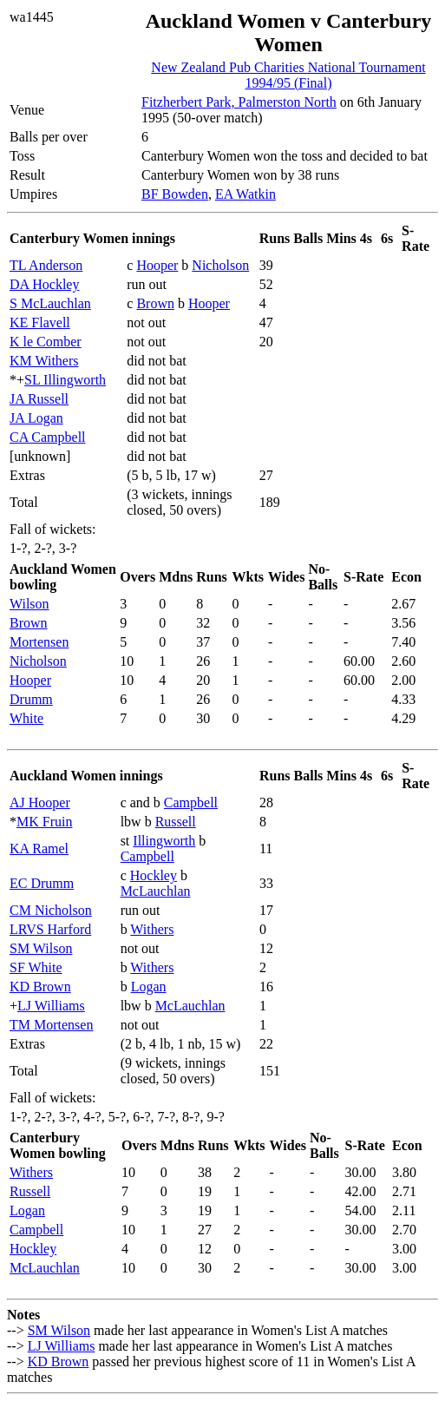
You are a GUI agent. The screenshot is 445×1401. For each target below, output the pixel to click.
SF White (36, 967)
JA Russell (39, 398)
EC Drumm (42, 883)
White (26, 718)
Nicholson (220, 265)
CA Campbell (48, 437)
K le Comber (46, 341)
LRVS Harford (50, 929)
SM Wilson (41, 948)
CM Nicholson (51, 910)
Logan (149, 986)
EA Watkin (245, 194)
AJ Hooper (40, 802)
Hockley (153, 875)
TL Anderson (46, 265)
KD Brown (40, 986)
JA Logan (36, 418)
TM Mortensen (51, 1024)
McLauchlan (156, 891)
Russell (175, 821)
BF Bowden (174, 194)
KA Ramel (39, 848)
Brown (155, 303)
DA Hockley (44, 284)
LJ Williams (51, 1005)
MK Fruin (44, 821)
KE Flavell (40, 322)
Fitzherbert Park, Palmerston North (239, 102)
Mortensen (39, 642)
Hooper (157, 265)
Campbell (191, 802)
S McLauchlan (50, 303)
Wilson (29, 603)
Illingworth (164, 840)
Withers (151, 929)
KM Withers (44, 360)
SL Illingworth (65, 379)
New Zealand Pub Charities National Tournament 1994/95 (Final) (288, 75)
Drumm (31, 699)
